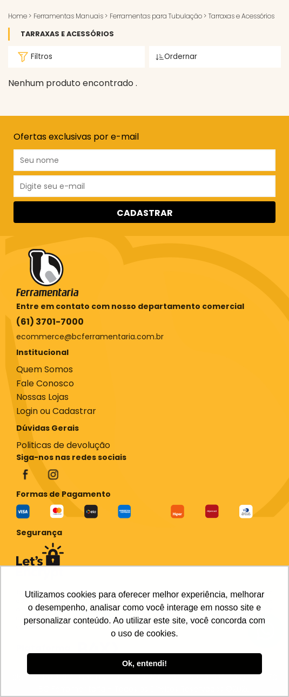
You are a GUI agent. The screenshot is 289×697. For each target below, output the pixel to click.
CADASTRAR (145, 213)
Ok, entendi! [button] (144, 663)
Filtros (33, 57)
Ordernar (176, 56)
